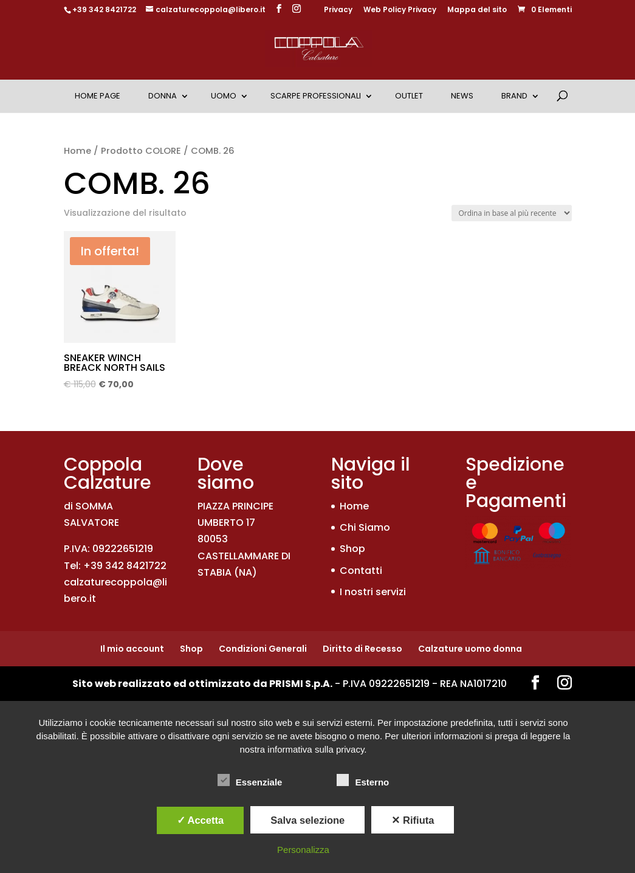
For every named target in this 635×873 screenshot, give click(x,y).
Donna (162, 96)
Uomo (223, 96)
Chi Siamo (365, 527)
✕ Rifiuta (412, 820)
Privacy (338, 10)
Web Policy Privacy (399, 10)
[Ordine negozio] (511, 213)
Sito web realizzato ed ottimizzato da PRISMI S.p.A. (202, 684)
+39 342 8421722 (104, 9)
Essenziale (250, 780)
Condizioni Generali (263, 649)
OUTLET (409, 96)
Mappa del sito (477, 10)
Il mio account (132, 649)
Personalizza (303, 849)
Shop (352, 549)
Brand (514, 96)
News (462, 96)
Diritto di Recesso (362, 649)
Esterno (363, 780)
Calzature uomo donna (470, 649)
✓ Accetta (200, 820)
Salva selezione (307, 820)
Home (77, 151)
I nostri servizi (373, 592)
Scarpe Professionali (315, 96)
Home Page (97, 96)
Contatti (361, 571)
